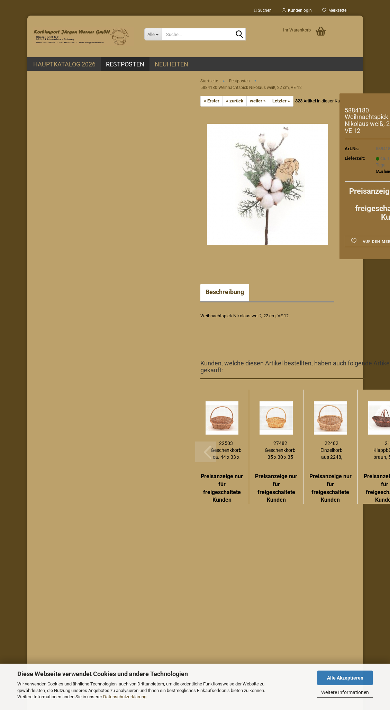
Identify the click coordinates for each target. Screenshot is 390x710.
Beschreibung (225, 291)
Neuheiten (171, 64)
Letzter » (281, 100)
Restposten (125, 64)
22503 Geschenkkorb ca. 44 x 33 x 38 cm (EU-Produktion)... (226, 450)
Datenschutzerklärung (124, 696)
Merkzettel (334, 10)
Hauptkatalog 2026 (64, 64)
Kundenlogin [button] (297, 10)
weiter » (258, 100)
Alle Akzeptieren (345, 678)
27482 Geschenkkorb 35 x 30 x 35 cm (280, 450)
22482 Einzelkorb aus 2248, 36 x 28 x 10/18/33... (331, 450)
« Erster (211, 100)
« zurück (234, 100)
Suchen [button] (263, 10)
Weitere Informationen (345, 692)
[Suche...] (153, 34)
